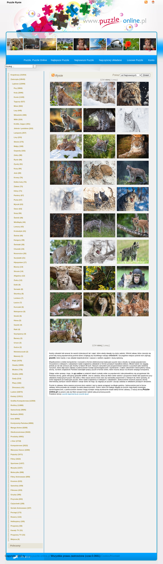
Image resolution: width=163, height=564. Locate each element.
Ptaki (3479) (17, 361)
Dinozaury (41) (18, 387)
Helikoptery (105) (18, 521)
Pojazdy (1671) (17, 454)
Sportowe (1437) (17, 463)
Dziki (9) (17, 285)
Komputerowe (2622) (19, 445)
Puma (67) (18, 200)
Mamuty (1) (18, 356)
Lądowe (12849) (18, 84)
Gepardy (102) (19, 151)
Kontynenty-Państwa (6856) (22, 423)
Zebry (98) (18, 155)
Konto (151, 60)
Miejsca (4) (15, 539)
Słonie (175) (19, 142)
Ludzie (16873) (17, 392)
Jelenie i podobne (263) (23, 128)
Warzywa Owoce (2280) (20, 450)
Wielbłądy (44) (20, 222)
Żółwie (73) (18, 186)
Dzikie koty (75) (20, 182)
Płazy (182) (16, 383)
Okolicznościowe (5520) (20, 432)
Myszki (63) (18, 204)
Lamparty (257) (20, 133)
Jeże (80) (17, 173)
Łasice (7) (18, 303)
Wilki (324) (18, 119)
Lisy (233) (18, 137)
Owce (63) (18, 209)
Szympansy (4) (20, 334)
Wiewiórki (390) (20, 115)
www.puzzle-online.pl (38, 556)
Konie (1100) (19, 97)
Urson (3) (17, 343)
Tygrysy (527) (19, 102)
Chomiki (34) (19, 249)
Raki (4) (17, 329)
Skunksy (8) (19, 294)
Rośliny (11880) (17, 405)
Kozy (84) (18, 169)
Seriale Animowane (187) (21, 508)
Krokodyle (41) (20, 231)
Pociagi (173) (16, 512)
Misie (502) (18, 106)
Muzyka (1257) (17, 468)
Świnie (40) (18, 236)
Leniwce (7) (18, 298)
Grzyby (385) (16, 495)
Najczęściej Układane (110, 60)
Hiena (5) (17, 320)
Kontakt (115, 556)
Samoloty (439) (17, 486)
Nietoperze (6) (19, 311)
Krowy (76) (18, 177)
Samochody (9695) (18, 410)
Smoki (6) (18, 316)
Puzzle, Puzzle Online (35, 60)
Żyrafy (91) (18, 164)
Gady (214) (16, 378)
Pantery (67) (19, 195)
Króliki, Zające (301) (22, 124)
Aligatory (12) (19, 276)
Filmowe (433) (16, 490)
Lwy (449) (18, 110)
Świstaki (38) (19, 244)
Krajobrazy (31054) (18, 75)
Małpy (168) (18, 146)
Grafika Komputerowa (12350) (23, 401)
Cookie (105, 556)
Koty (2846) (18, 93)
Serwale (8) (18, 289)
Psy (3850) (18, 88)
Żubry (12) (18, 280)
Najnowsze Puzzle (84, 60)
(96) (18, 160)
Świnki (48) (18, 218)
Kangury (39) (19, 240)
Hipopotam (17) (20, 262)
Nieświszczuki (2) (21, 352)
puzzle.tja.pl (84, 394)
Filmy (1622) (16, 459)
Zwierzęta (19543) (18, 79)
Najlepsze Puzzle (60, 60)
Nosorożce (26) (20, 253)
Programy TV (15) (18, 535)
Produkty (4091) (17, 437)
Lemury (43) (19, 227)
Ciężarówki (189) (17, 504)
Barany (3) (18, 338)
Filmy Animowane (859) (20, 477)
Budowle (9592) (17, 414)
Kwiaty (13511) (17, 396)
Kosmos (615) (16, 481)
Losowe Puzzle (135, 60)
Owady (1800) (18, 365)
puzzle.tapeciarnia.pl (70, 394)
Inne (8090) (15, 419)
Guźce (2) (18, 347)
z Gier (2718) (16, 441)
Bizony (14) (18, 267)
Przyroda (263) (17, 499)
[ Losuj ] (114, 79)
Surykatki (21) (19, 258)
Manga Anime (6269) (19, 428)
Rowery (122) (16, 517)
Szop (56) (18, 213)
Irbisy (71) (18, 191)
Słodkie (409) (17, 374)
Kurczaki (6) (19, 307)
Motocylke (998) (17, 472)
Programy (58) (16, 526)
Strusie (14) (18, 271)
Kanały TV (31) (17, 530)
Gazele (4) (18, 325)
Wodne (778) (17, 370)
